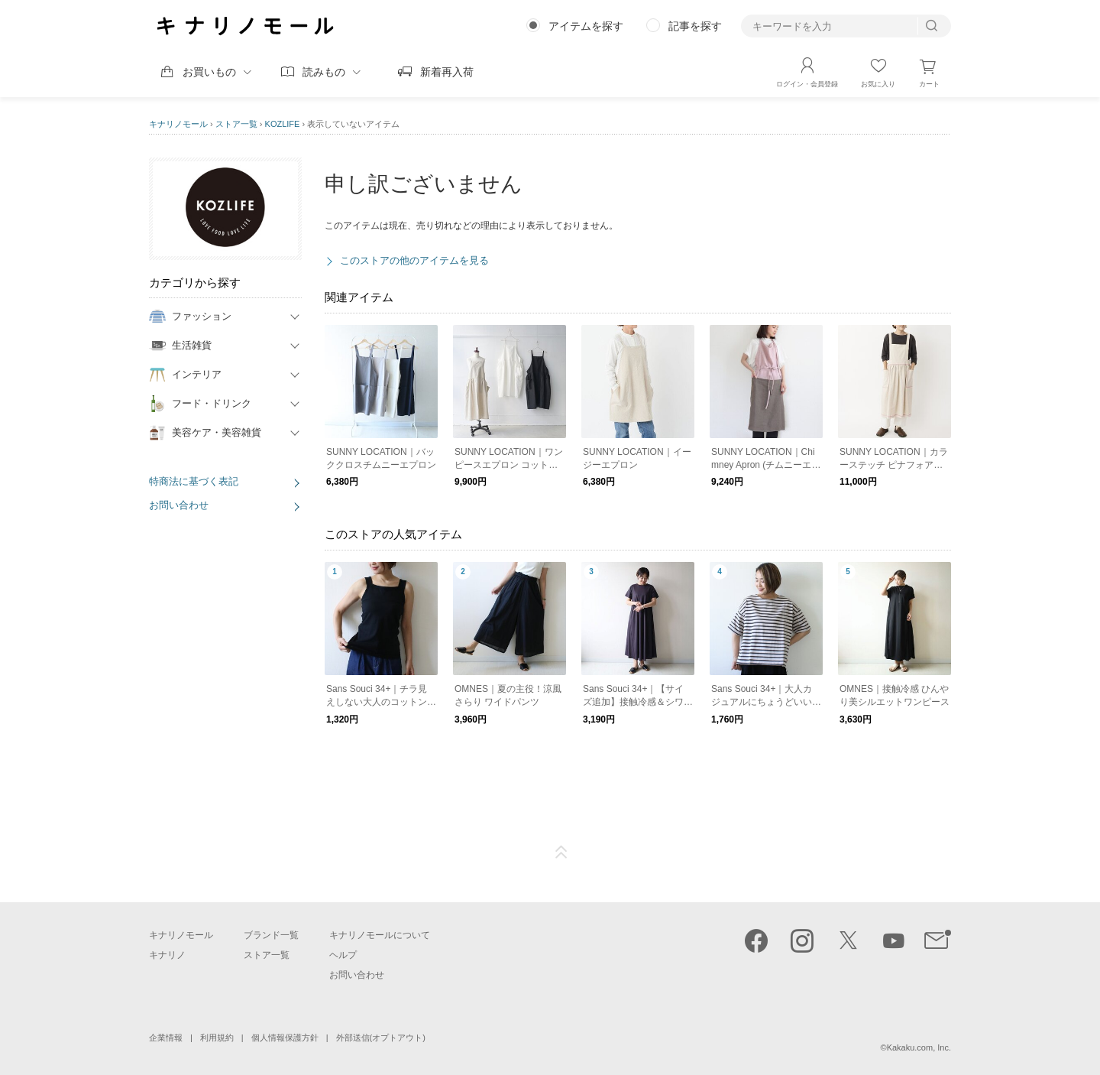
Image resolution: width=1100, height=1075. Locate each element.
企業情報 (166, 1037)
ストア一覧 (236, 123)
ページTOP (561, 852)
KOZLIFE (282, 123)
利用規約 (217, 1037)
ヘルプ (343, 955)
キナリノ (167, 955)
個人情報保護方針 (285, 1037)
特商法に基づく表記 (193, 481)
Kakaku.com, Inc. (919, 1047)
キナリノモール (178, 123)
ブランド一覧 (271, 935)
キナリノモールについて (379, 935)
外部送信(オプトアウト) (380, 1037)
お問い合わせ (179, 505)
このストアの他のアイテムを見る (414, 260)
